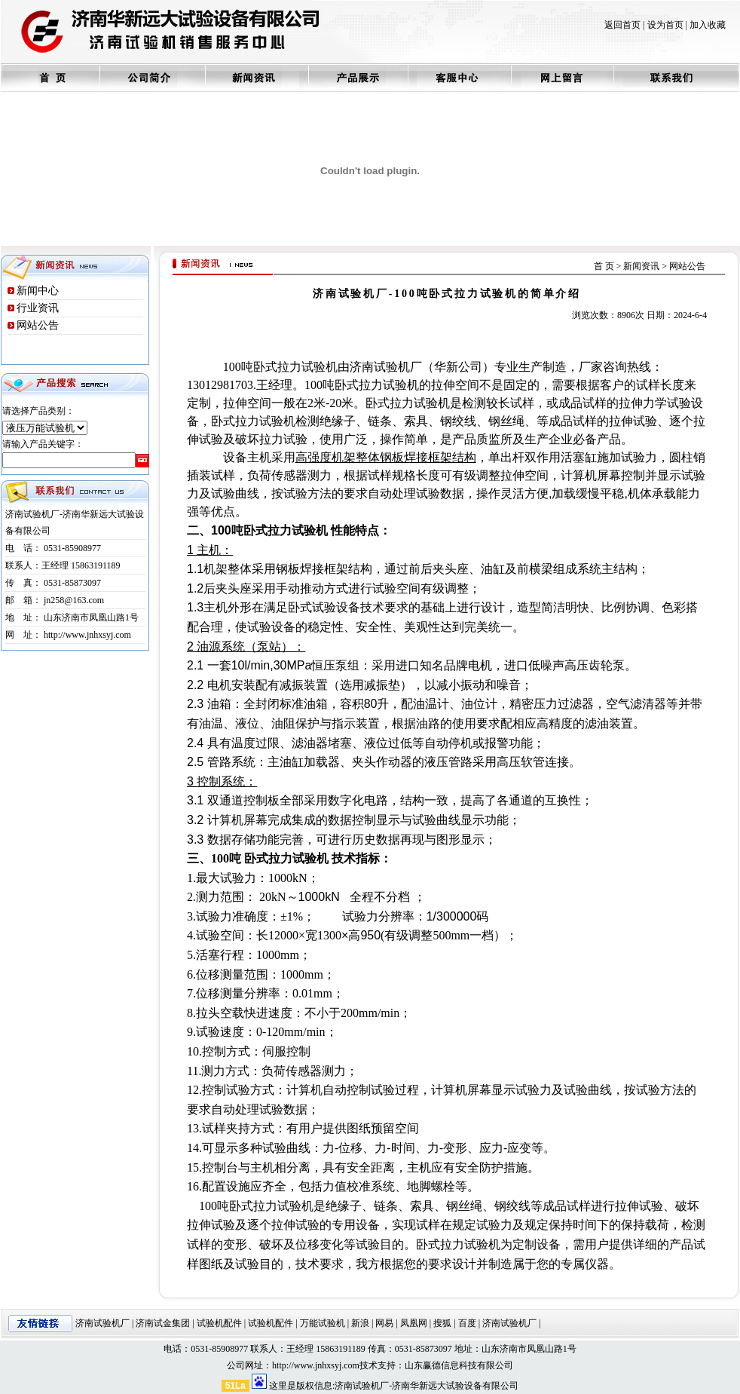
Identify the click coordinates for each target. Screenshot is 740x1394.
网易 (384, 1323)
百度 (467, 1323)
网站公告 (38, 325)
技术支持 (377, 1365)
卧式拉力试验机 (295, 366)
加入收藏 (708, 25)
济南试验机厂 (102, 1323)
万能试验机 (322, 1323)
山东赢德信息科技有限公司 (459, 1365)
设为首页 (665, 25)
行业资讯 (38, 308)
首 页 (604, 266)
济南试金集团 (163, 1323)
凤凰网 (413, 1323)
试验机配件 (219, 1323)
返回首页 (622, 25)
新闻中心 (38, 290)
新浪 (360, 1323)
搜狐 (442, 1323)
